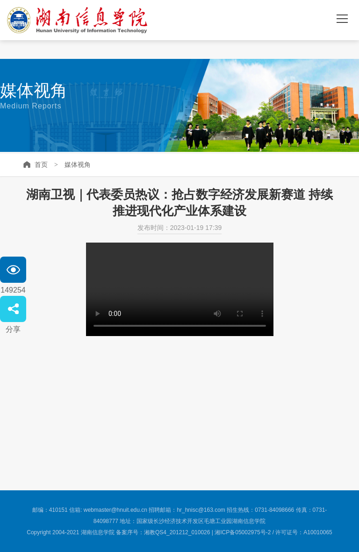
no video (179, 289)
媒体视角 (78, 164)
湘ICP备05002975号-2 (243, 532)
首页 (41, 164)
